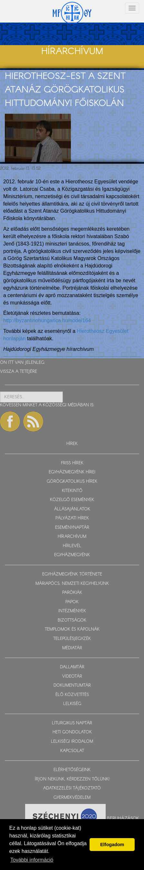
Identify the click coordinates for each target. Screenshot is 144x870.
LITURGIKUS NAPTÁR (72, 723)
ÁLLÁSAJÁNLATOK (72, 509)
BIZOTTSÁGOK (72, 620)
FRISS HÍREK (72, 463)
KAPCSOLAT (72, 751)
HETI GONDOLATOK (72, 732)
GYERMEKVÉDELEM (72, 798)
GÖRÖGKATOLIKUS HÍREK (72, 482)
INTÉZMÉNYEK (72, 611)
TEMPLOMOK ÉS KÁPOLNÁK (72, 629)
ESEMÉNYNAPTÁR (72, 528)
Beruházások (123, 818)
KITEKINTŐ (72, 491)
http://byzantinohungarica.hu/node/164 (47, 320)
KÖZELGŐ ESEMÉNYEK (72, 500)
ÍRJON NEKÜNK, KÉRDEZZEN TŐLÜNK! (72, 779)
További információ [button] (31, 860)
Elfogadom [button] (112, 844)
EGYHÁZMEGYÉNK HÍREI (72, 472)
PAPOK (72, 602)
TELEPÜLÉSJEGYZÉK (72, 639)
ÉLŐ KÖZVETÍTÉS (72, 695)
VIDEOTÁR (72, 676)
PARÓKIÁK (72, 593)
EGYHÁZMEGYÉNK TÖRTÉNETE (72, 574)
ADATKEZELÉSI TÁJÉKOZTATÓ (72, 788)
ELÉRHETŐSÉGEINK (72, 770)
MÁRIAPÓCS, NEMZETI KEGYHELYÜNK (72, 584)
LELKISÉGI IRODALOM (72, 742)
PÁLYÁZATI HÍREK (72, 518)
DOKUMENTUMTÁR (72, 685)
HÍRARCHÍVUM (72, 537)
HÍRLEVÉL (72, 546)
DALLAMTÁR (72, 667)
